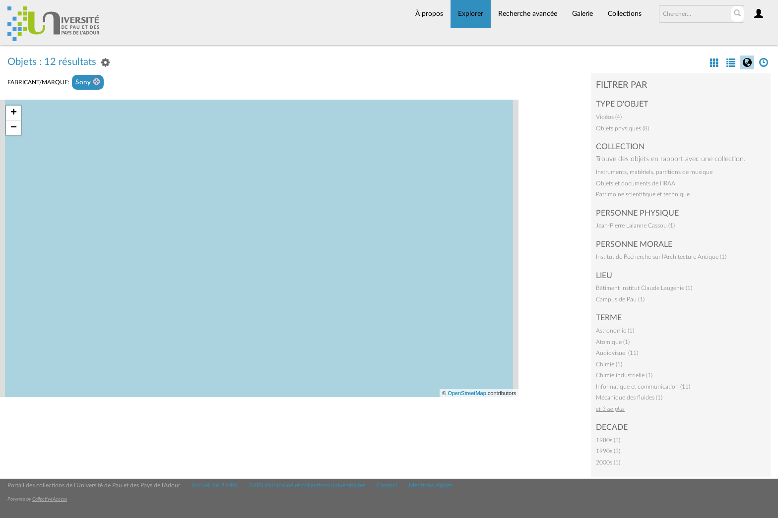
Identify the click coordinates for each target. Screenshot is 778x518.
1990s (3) (608, 451)
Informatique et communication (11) (643, 387)
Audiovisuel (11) (617, 353)
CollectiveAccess (49, 499)
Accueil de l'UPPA (215, 485)
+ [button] (13, 113)
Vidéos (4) (609, 117)
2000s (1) (608, 462)
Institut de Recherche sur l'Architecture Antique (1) (661, 257)
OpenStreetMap (467, 393)
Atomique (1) (613, 342)
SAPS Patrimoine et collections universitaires (307, 485)
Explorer (470, 13)
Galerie (582, 13)
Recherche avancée (527, 13)
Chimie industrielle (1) (624, 375)
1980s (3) (608, 440)
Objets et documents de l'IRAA (635, 183)
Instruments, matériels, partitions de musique (654, 172)
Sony (87, 82)
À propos (429, 13)
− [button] (13, 127)
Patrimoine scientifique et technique (643, 194)
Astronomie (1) (615, 331)
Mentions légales (431, 485)
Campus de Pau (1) (620, 299)
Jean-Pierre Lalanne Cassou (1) (635, 226)
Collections (625, 13)
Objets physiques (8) (622, 128)
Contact (387, 485)
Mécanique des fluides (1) (629, 398)
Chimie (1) (609, 364)
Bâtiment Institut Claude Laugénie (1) (644, 288)
